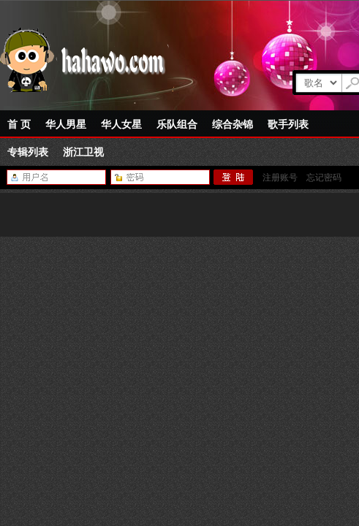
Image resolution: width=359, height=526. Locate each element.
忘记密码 (323, 177)
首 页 (19, 124)
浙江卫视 (83, 152)
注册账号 (280, 177)
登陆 (233, 177)
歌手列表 (288, 124)
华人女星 (121, 124)
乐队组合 (176, 124)
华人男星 (65, 124)
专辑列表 (27, 152)
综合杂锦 (232, 124)
